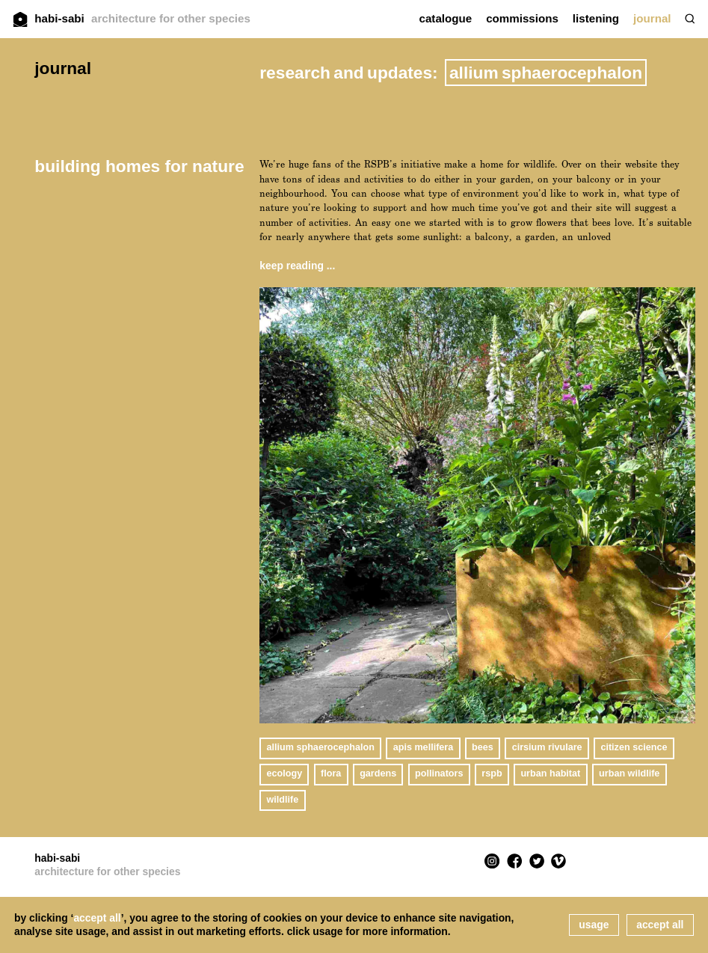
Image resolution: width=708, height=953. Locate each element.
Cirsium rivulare (547, 747)
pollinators (439, 773)
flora (331, 773)
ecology (285, 773)
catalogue (445, 18)
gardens (378, 773)
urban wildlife (629, 773)
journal (652, 18)
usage (594, 925)
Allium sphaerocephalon (321, 747)
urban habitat (550, 773)
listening (596, 18)
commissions (522, 18)
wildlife (283, 799)
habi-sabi (142, 18)
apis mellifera (423, 747)
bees (482, 747)
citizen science (633, 747)
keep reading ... (297, 266)
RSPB (491, 773)
